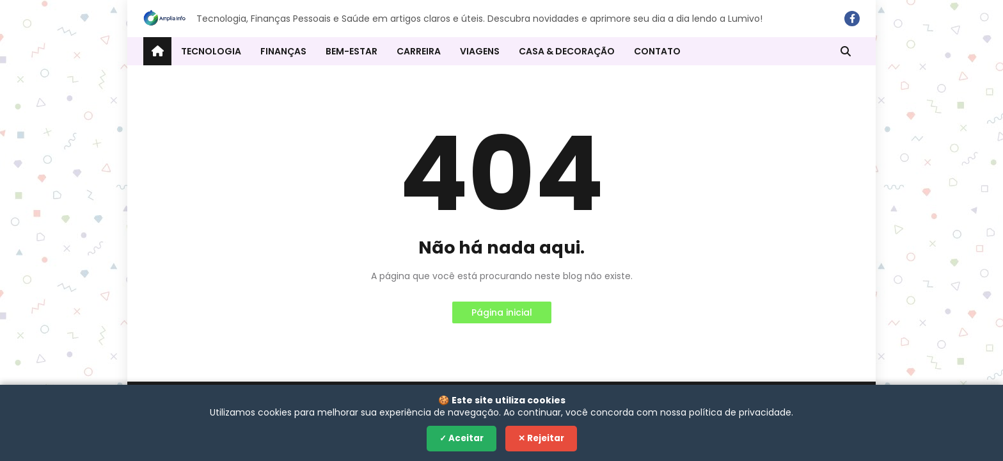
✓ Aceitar (461, 438)
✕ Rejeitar (541, 438)
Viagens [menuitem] (480, 51)
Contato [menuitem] (657, 51)
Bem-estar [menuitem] (351, 51)
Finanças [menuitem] (283, 51)
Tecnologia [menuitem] (211, 51)
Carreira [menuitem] (419, 51)
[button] (846, 51)
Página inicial (501, 312)
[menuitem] (157, 51)
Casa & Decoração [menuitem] (567, 51)
